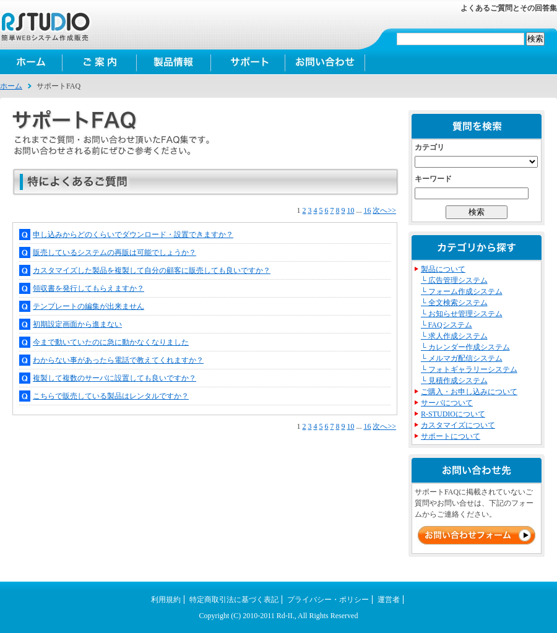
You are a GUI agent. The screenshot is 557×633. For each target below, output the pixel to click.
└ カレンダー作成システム (465, 347)
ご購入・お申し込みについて (469, 391)
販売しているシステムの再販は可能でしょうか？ (114, 252)
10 (350, 210)
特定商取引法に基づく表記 (233, 599)
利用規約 (166, 599)
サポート (247, 62)
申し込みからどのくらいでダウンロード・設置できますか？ (133, 234)
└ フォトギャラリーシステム (469, 369)
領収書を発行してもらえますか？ (88, 288)
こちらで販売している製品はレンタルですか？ (111, 396)
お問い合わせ (325, 62)
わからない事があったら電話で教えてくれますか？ (118, 360)
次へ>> (384, 210)
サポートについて (450, 436)
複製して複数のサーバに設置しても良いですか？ (114, 378)
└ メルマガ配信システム (462, 358)
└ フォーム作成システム (462, 291)
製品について (443, 269)
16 (367, 210)
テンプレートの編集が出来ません (88, 306)
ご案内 (99, 62)
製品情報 (173, 62)
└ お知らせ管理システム (462, 313)
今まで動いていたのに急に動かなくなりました (111, 342)
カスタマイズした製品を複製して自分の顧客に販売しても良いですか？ (151, 270)
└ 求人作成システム (454, 336)
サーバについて (447, 402)
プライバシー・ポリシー (328, 599)
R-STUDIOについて (453, 414)
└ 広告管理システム (454, 280)
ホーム (31, 62)
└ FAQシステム (446, 325)
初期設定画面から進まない (77, 324)
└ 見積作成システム (454, 380)
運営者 (389, 599)
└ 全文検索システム (454, 302)
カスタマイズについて (458, 425)
